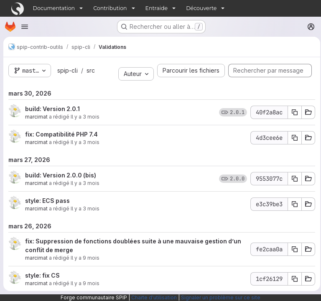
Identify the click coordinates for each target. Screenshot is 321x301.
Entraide (156, 8)
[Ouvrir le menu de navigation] (24, 26)
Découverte (201, 8)
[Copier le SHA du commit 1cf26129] (292, 279)
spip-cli (66, 70)
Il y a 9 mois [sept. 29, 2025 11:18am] (85, 283)
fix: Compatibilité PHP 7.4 (61, 134)
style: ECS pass (47, 200)
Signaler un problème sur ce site (220, 297)
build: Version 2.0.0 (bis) (60, 175)
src (90, 70)
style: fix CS (42, 275)
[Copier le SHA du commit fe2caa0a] (292, 249)
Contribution (110, 8)
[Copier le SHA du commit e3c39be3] (292, 204)
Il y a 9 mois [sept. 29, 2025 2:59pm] (85, 258)
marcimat (36, 117)
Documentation (54, 8)
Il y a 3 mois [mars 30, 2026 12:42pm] (85, 117)
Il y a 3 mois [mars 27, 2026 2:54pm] (85, 208)
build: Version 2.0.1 (52, 108)
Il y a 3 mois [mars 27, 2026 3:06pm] (85, 183)
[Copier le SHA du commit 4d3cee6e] (292, 137)
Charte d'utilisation (154, 297)
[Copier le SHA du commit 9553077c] (292, 178)
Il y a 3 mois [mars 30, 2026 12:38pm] (85, 142)
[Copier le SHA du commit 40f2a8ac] (292, 112)
